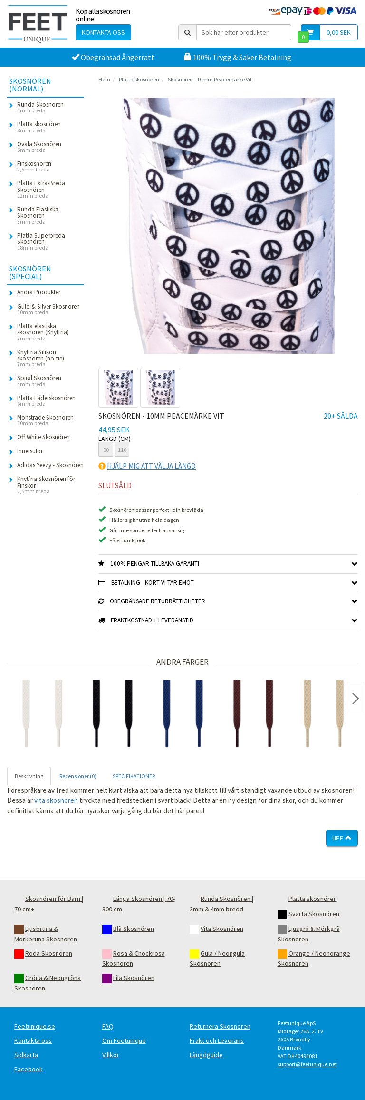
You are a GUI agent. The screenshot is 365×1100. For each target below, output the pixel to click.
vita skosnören (56, 800)
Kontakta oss (103, 32)
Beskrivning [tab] (29, 776)
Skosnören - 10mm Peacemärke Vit (210, 79)
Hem (104, 79)
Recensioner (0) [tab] (77, 776)
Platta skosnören (139, 79)
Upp (342, 838)
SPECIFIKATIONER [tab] (134, 776)
